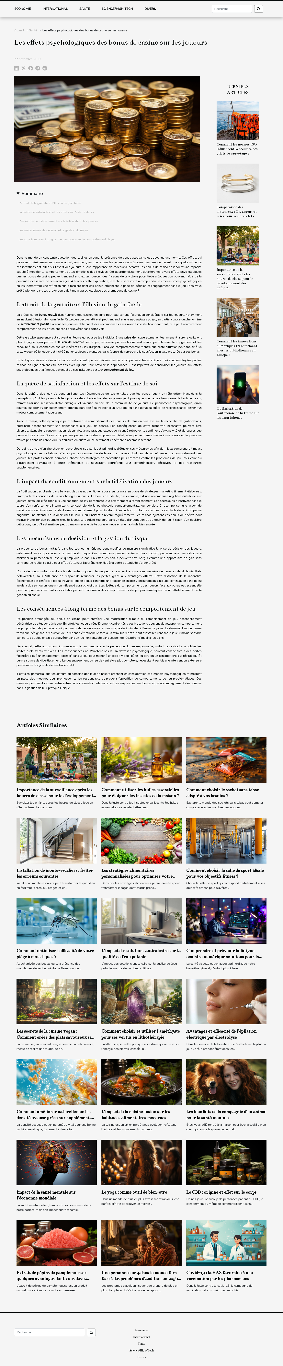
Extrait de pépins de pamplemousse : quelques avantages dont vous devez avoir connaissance (52, 1278)
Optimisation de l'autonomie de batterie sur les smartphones (238, 413)
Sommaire (32, 193)
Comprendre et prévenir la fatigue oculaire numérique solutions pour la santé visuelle (222, 956)
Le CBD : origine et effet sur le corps (221, 1192)
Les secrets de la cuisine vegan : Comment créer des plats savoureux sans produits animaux (56, 1037)
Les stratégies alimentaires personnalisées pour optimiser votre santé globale (137, 876)
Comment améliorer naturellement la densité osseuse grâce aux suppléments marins (54, 1117)
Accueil (19, 30)
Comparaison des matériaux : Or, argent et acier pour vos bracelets (237, 211)
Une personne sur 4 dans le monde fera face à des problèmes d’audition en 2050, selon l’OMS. (140, 1278)
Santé (84, 9)
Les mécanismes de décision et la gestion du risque (53, 230)
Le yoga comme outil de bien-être (134, 1192)
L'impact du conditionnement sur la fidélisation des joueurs (58, 221)
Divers (150, 9)
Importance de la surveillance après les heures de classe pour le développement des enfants (235, 279)
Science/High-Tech (117, 9)
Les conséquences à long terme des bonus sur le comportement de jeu (66, 239)
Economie (22, 9)
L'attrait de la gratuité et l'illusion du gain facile (49, 203)
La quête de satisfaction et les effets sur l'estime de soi (56, 212)
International (55, 9)
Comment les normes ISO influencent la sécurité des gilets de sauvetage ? (237, 149)
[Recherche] (232, 9)
